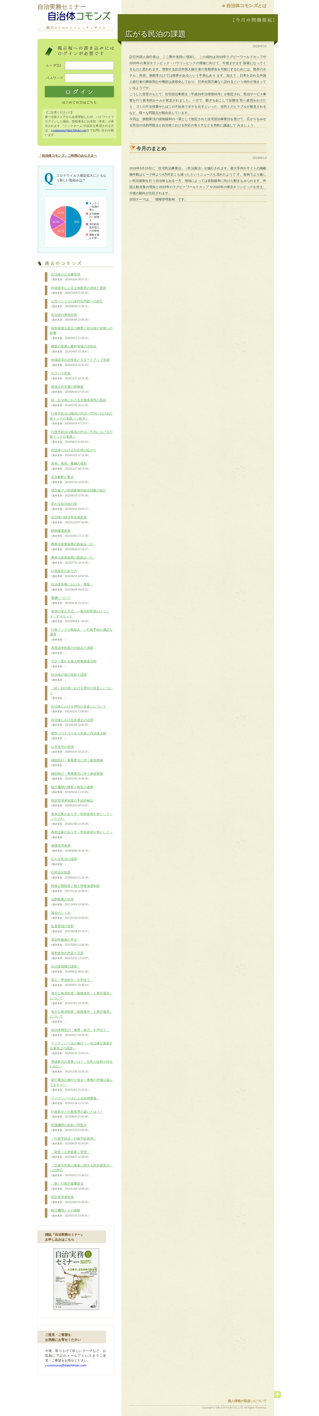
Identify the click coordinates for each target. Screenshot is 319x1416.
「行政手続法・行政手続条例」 (73, 1141)
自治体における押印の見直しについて (78, 709)
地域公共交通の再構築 (70, 389)
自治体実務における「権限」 (71, 587)
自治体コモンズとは (246, 5)
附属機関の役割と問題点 (70, 1127)
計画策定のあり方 (70, 573)
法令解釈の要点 (70, 479)
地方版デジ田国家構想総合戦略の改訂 (78, 492)
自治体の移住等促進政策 (70, 519)
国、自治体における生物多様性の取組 (78, 402)
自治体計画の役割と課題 (68, 677)
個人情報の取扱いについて (247, 1401)
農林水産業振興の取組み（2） (72, 546)
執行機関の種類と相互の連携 (71, 789)
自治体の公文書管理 (70, 277)
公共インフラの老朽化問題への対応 (76, 303)
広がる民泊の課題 (63, 861)
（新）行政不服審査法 (70, 1186)
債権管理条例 (70, 848)
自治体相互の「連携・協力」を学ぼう (79, 1032)
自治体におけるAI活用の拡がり (73, 452)
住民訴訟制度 (70, 875)
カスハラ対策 (70, 375)
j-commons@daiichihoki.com (68, 130)
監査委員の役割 (70, 928)
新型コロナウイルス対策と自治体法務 (78, 736)
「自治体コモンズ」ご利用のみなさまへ (68, 155)
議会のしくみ (70, 915)
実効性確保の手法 (70, 942)
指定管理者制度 (70, 1199)
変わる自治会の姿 (70, 506)
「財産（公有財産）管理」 (70, 1154)
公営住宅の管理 (70, 749)
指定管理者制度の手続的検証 (71, 803)
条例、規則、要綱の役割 (70, 466)
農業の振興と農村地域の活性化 (73, 348)
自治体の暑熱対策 (70, 317)
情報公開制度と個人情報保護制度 (75, 888)
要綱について (70, 600)
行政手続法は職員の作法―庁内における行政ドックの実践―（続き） (81, 418)
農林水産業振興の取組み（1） (72, 560)
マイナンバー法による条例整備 (75, 1100)
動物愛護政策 (70, 533)
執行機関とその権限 (70, 1213)
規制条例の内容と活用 (70, 955)
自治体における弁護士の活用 (71, 722)
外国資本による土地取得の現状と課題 (78, 290)
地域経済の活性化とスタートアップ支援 (79, 362)
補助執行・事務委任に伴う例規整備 (76, 762)
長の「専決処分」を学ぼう (71, 982)
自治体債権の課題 (70, 969)
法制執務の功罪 (70, 901)
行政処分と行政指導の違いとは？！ (76, 1114)
